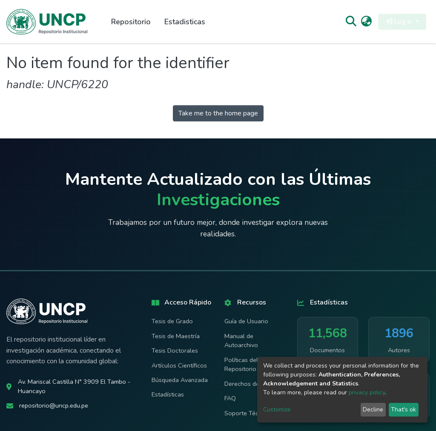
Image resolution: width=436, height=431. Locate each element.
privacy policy (367, 392)
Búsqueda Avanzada (180, 380)
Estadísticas (168, 394)
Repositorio (131, 22)
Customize (277, 409)
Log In (399, 21)
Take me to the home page (218, 113)
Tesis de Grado (172, 321)
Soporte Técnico (247, 413)
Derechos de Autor (250, 383)
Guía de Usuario (246, 321)
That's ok (403, 409)
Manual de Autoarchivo (241, 341)
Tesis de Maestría (176, 336)
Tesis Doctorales (175, 350)
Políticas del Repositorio (241, 365)
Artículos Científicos (179, 365)
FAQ (230, 398)
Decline (373, 409)
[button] (366, 21)
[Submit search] (351, 22)
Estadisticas (184, 22)
